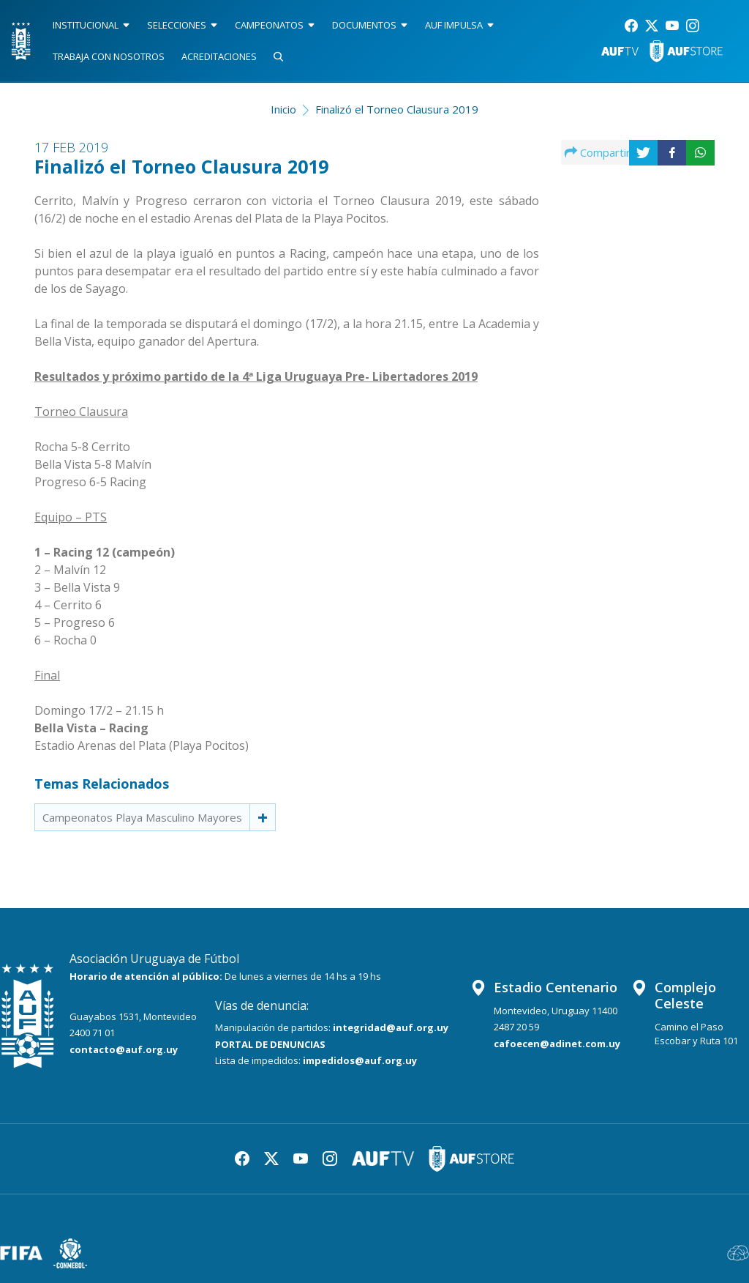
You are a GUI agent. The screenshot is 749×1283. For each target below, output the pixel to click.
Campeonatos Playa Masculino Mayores (142, 817)
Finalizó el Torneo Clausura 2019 (396, 109)
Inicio (283, 109)
